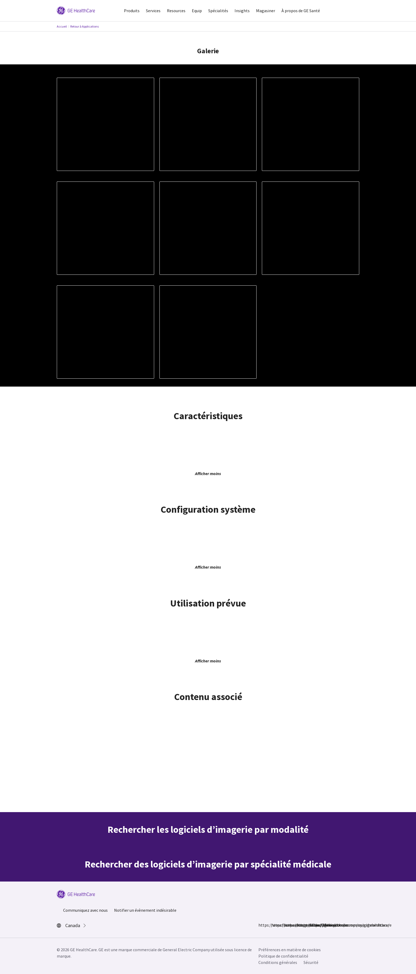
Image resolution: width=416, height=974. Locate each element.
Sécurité (311, 962)
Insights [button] (242, 10)
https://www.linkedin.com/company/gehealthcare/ (300, 925)
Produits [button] (132, 10)
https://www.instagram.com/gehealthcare (274, 925)
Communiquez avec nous (85, 910)
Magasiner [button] (265, 10)
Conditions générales (277, 962)
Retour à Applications (84, 26)
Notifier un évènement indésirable (145, 910)
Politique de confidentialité (283, 956)
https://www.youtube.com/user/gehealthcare (312, 925)
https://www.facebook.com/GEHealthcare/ (261, 925)
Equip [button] (197, 10)
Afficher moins (208, 473)
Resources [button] (176, 10)
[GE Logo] (76, 10)
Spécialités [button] (218, 10)
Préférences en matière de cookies (289, 949)
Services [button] (153, 10)
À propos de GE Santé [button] (300, 10)
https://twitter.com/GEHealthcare (287, 925)
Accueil (62, 26)
